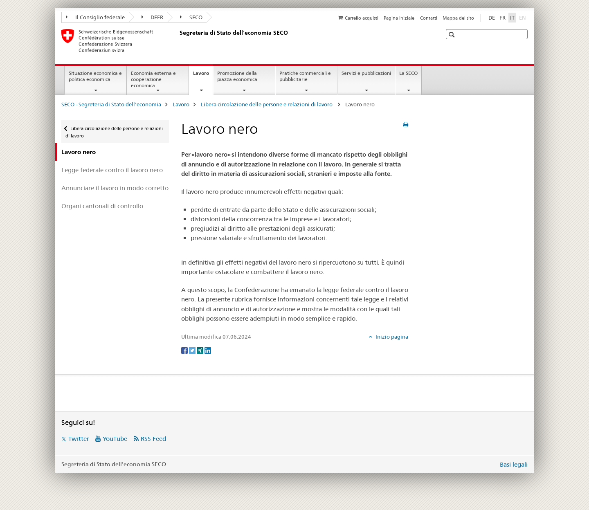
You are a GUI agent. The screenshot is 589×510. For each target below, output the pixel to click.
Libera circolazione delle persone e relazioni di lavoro (267, 104)
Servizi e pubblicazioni (366, 73)
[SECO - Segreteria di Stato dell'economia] (177, 40)
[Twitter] (193, 350)
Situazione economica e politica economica (95, 76)
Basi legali (514, 464)
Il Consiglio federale (95, 17)
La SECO (408, 73)
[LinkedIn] (208, 350)
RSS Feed (153, 439)
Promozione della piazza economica (237, 76)
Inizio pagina (391, 336)
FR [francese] (502, 17)
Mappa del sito (458, 18)
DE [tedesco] (491, 17)
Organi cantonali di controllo (102, 206)
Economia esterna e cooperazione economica (153, 79)
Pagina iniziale (399, 18)
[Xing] (201, 350)
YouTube (115, 439)
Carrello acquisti (361, 18)
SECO (191, 17)
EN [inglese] (523, 17)
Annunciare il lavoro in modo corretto (115, 188)
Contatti (428, 18)
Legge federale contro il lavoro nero (112, 170)
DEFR (153, 17)
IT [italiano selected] (512, 17)
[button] (452, 34)
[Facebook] (185, 350)
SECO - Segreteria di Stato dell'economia (111, 104)
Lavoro (203, 76)
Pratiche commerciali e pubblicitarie (305, 76)
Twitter (78, 439)
